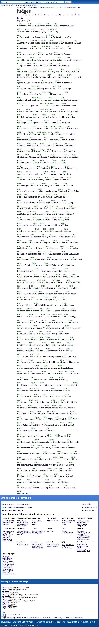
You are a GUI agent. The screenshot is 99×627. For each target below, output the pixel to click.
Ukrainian (12, 574)
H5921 (40, 195)
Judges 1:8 (5, 591)
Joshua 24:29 (6, 614)
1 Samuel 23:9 (67, 618)
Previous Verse (44, 7)
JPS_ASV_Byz (81, 549)
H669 (19, 389)
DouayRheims (81, 526)
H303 (45, 417)
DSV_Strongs (25, 544)
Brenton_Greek (22, 533)
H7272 (66, 92)
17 (71, 15)
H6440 (43, 149)
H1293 (64, 200)
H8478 (64, 103)
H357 (19, 474)
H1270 (35, 274)
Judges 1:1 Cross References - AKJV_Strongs (17, 507)
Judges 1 (52, 7)
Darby (19, 522)
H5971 (50, 235)
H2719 (33, 126)
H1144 (19, 286)
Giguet (34, 544)
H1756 (62, 360)
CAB (28, 533)
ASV (13, 521)
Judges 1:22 (6, 601)
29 (71, 385)
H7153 (49, 149)
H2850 (31, 343)
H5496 (40, 189)
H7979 (19, 109)
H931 (30, 92)
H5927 (55, 29)
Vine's (21, 625)
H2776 (70, 468)
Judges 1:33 (6, 606)
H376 (28, 75)
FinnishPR (10, 563)
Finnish (4, 563)
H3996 (54, 320)
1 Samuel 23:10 (78, 618)
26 (56, 339)
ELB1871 (80, 537)
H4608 (33, 485)
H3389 (19, 115)
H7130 (52, 394)
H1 (69, 189)
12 (52, 15)
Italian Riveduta (7, 567)
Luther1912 (80, 534)
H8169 (29, 474)
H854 (43, 235)
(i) (29, 20)
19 (79, 15)
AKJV (8, 522)
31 (28, 413)
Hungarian (10, 564)
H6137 (50, 485)
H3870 (19, 314)
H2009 (51, 41)
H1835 (73, 457)
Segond (39, 546)
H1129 (44, 343)
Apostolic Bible (31, 625)
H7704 (19, 195)
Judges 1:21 (6, 599)
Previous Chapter (32, 7)
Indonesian (5, 566)
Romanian (5, 574)
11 (48, 15)
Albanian (5, 556)
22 (29, 299)
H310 (20, 24)
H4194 (30, 24)
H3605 (41, 337)
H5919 (46, 172)
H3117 (25, 297)
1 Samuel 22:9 (46, 618)
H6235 (78, 69)
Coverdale (85, 521)
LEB (11, 522)
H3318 (55, 314)
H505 (19, 75)
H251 (57, 46)
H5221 (50, 69)
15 (64, 15)
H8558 (35, 223)
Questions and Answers (22, 622)
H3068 (33, 29)
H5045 (46, 138)
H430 (46, 109)
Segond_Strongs (37, 547)
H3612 (39, 166)
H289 (27, 155)
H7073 (38, 178)
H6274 (19, 178)
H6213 (28, 109)
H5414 (61, 41)
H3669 (19, 35)
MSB (7, 524)
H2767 (19, 252)
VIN (58, 521)
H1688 (33, 160)
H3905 (55, 457)
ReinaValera (51, 546)
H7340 (31, 423)
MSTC (64, 521)
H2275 (67, 143)
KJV (3, 521)
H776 (75, 41)
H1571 (19, 58)
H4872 (47, 217)
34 (35, 459)
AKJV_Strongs (26, 5)
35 (30, 470)
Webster (86, 546)
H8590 (19, 360)
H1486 (19, 52)
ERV (10, 521)
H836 (39, 411)
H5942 (34, 212)
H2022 (31, 138)
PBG (3, 571)
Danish (4, 561)
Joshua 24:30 (15, 614)
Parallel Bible (86, 504)
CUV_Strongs (70, 545)
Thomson (20, 531)
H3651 (42, 109)
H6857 (19, 246)
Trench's (13, 625)
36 (56, 482)
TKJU (64, 524)
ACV (22, 526)
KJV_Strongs (6, 533)
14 (60, 15)
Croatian (5, 559)
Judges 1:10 (6, 592)
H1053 (37, 440)
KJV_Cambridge (82, 544)
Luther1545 (80, 531)
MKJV (69, 521)
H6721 (37, 417)
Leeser (79, 547)
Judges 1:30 (6, 602)
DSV (18, 544)
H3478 (19, 29)
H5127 (34, 86)
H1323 (53, 172)
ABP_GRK (35, 531)
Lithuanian (10, 569)
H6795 (26, 195)
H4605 (19, 491)
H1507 (65, 389)
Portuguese (9, 571)
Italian (11, 566)
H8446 (33, 309)
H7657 (39, 98)
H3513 (19, 480)
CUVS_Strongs (67, 548)
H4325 (71, 206)
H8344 (19, 155)
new (12, 531)
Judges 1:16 (6, 596)
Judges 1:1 (5, 587)
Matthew (79, 522)
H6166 (66, 229)
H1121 (55, 24)
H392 (57, 417)
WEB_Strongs (6, 537)
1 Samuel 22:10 (57, 618)
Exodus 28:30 (25, 618)
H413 (34, 143)
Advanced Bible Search (89, 507)
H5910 (72, 411)
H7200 (43, 314)
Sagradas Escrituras (53, 544)
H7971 (45, 126)
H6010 (54, 269)
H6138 (32, 257)
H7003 (53, 400)
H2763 (28, 246)
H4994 (44, 320)
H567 (39, 457)
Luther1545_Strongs (83, 533)
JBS (56, 546)
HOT (48, 531)
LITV (26, 524)
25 (44, 328)
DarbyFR (39, 544)
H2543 (48, 195)
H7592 (27, 29)
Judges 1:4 (5, 589)
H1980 (32, 58)
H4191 (44, 115)
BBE (48, 521)
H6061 (58, 280)
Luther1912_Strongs (83, 536)
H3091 (39, 24)
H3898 (53, 35)
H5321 (57, 434)
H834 (45, 229)
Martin (34, 546)
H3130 (46, 297)
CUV (63, 545)
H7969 (44, 280)
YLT (7, 521)
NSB (52, 521)
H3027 (19, 46)
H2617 (35, 326)
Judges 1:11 (6, 594)
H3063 (37, 41)
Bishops (84, 524)
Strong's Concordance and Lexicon (50, 622)
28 (18, 379)
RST (9, 556)
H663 (19, 423)
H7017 (35, 217)
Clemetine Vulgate (67, 533)
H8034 (19, 149)
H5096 (19, 406)
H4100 (19, 200)
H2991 (37, 366)
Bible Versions (14, 5)
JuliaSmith (23, 521)
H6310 (19, 126)
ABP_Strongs (6, 531)
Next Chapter (68, 7)
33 (45, 436)
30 (62, 396)
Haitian (4, 564)
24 (27, 316)
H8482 (54, 212)
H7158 (19, 166)
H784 (59, 126)
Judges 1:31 (6, 604)
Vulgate (64, 531)
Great (84, 522)
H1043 (69, 440)
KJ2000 (64, 522)
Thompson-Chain (88, 622)
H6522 (19, 69)
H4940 (47, 337)
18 (75, 15)
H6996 (54, 178)
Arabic (4, 558)
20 (18, 18)
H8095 (48, 46)
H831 (63, 252)
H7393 (19, 274)
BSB (3, 524)
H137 (49, 75)
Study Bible (4, 5)
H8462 (48, 35)
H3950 (52, 103)
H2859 (54, 217)
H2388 (51, 377)
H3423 (34, 263)
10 (45, 15)
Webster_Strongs (7, 534)
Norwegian (5, 572)
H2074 (19, 400)
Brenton (26, 531)
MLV (25, 526)
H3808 (68, 349)
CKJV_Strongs (7, 540)
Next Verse (59, 7)
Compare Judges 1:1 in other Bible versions (16, 504)
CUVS (64, 546)
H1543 (56, 206)
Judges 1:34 (6, 607)
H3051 (53, 200)
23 (60, 305)
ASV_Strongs (6, 536)
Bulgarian (10, 558)
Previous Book (21, 7)
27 (64, 351)
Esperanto (10, 561)
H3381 (39, 132)
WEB (4, 522)
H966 (62, 69)
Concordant (21, 524)
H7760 (61, 377)
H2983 (43, 286)
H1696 (19, 280)
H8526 (39, 155)
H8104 (31, 314)
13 (56, 15)
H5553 (66, 485)
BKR (9, 559)
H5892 (53, 126)
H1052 (37, 354)
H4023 (19, 371)
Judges (34, 5)
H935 (62, 109)
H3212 (68, 58)
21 (22, 18)
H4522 (33, 383)
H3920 (46, 121)
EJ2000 (84, 551)
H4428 (50, 98)
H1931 (30, 349)
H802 (64, 172)
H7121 (71, 246)
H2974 (61, 371)
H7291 (39, 86)
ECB (18, 526)
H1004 (33, 297)
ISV (55, 521)
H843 (46, 423)
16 (67, 15)
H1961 (48, 24)
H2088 (19, 297)
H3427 (19, 138)
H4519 (19, 354)
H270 (59, 86)
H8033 (35, 115)
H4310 (50, 29)
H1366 (50, 252)
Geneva (79, 524)
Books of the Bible (88, 510)
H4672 (35, 75)
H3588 (66, 269)
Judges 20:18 (6, 618)
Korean (4, 569)
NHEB (79, 551)
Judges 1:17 (6, 597)
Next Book (76, 7)
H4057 (19, 229)
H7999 (51, 109)
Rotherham (25, 522)
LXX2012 (20, 534)
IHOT (34, 524)
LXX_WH (42, 531)
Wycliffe (79, 521)
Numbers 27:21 (36, 618)
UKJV (69, 522)
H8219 (62, 138)
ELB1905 (86, 537)
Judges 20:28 (15, 618)
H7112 (19, 92)
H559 (42, 29)
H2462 (70, 417)
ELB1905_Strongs (83, 539)
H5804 (45, 252)
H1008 (19, 303)
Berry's (4, 625)
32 (42, 425)
